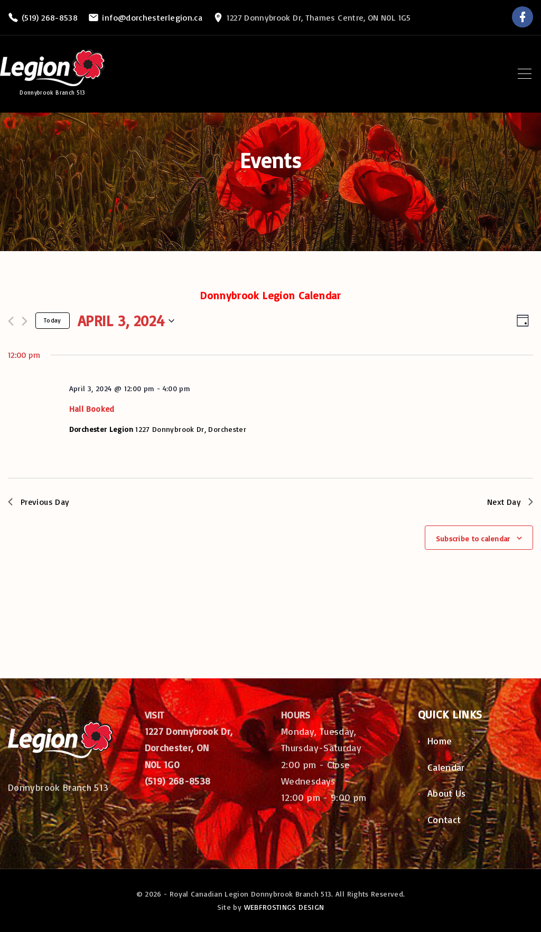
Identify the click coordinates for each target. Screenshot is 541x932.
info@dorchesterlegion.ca (152, 17)
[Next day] (24, 321)
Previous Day (39, 501)
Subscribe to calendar (473, 538)
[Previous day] (11, 321)
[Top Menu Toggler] (524, 74)
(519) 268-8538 (50, 17)
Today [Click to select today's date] (52, 320)
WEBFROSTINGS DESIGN (284, 906)
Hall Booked (92, 408)
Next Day (509, 501)
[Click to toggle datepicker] (126, 320)
